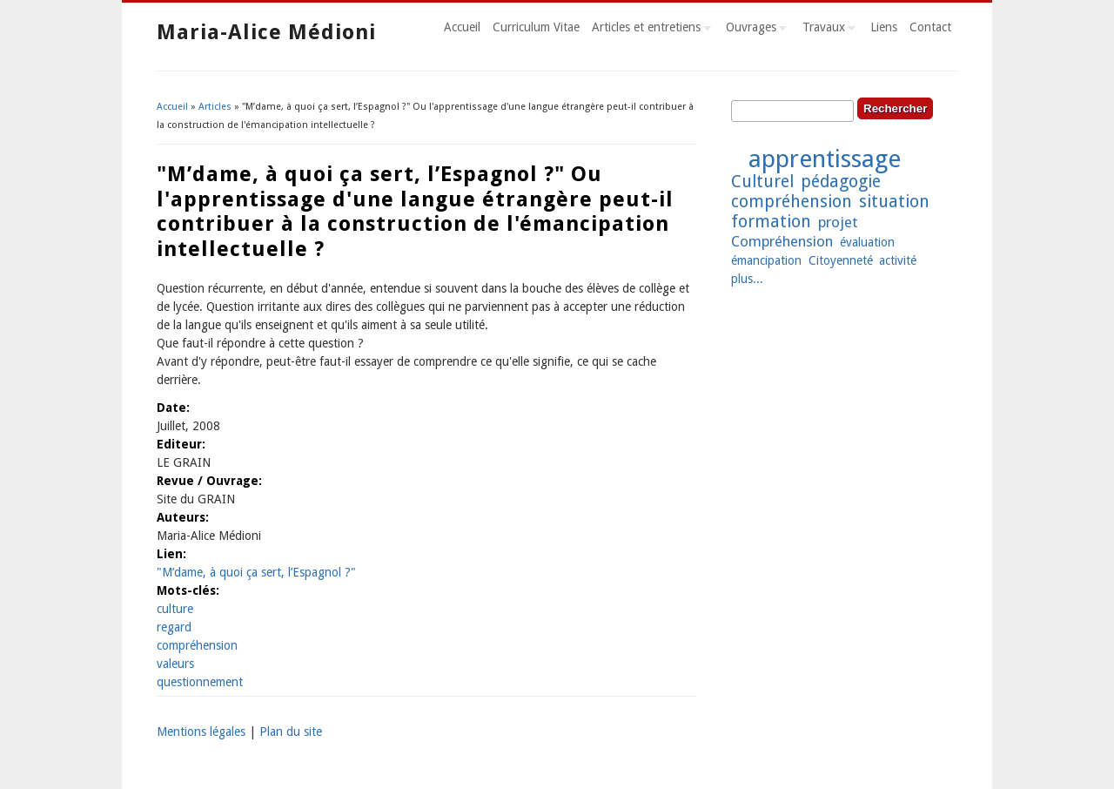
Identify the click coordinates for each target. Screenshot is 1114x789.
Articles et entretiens (648, 29)
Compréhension (782, 241)
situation (894, 202)
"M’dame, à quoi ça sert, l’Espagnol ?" (256, 572)
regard (174, 627)
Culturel (762, 182)
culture (175, 609)
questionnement (200, 682)
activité (897, 260)
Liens (883, 27)
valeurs (175, 664)
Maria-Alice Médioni (266, 32)
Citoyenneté (841, 260)
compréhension (197, 645)
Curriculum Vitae (536, 27)
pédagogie (841, 182)
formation (771, 222)
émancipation (766, 260)
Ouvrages (753, 29)
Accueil (462, 27)
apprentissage (824, 159)
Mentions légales (201, 731)
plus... (747, 279)
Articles (215, 106)
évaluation (867, 242)
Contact (930, 27)
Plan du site (290, 731)
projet (838, 222)
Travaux (826, 29)
